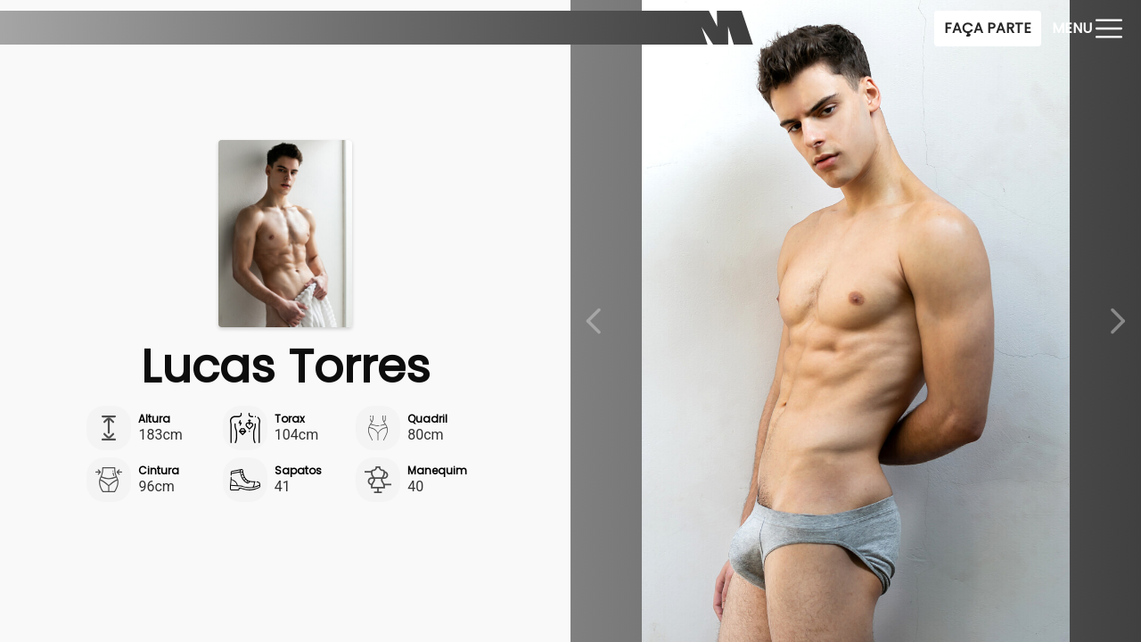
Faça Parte (987, 28)
